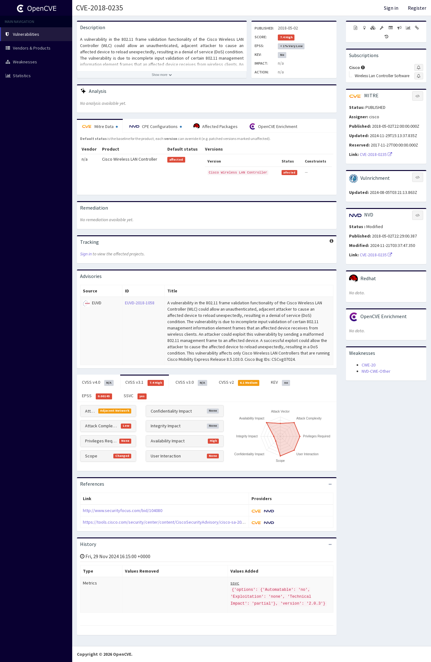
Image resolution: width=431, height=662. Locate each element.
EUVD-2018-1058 (139, 303)
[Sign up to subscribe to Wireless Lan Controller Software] (418, 75)
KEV (280, 382)
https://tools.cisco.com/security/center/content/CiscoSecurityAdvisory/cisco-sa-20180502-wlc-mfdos (179, 522)
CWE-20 (368, 365)
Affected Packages (215, 126)
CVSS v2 (239, 382)
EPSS (97, 396)
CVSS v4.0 (98, 382)
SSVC (135, 396)
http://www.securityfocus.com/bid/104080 (122, 510)
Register (417, 8)
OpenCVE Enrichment (273, 126)
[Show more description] (162, 74)
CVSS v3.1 (144, 382)
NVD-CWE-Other (376, 371)
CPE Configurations (155, 126)
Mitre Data (100, 126)
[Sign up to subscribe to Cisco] (418, 67)
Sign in (391, 8)
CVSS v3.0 (191, 382)
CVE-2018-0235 (99, 8)
